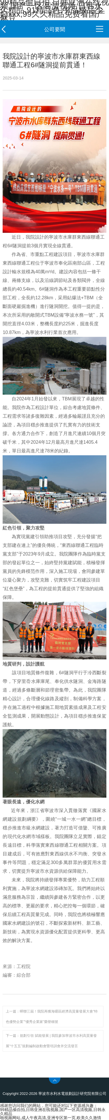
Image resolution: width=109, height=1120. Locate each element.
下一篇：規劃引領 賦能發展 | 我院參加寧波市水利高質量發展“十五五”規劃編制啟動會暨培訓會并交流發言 (51, 1041)
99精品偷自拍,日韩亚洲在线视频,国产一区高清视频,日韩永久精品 (53, 1111)
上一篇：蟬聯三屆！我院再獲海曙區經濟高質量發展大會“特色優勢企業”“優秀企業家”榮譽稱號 (52, 1016)
